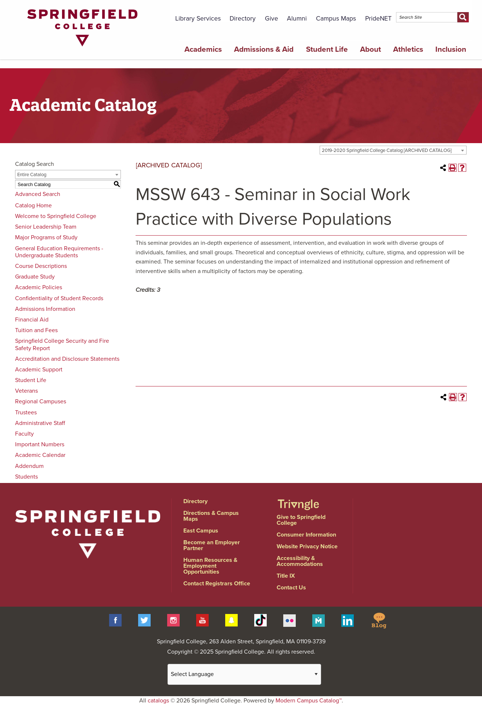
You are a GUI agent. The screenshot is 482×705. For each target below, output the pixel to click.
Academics (203, 49)
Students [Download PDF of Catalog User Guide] (26, 476)
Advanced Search (37, 194)
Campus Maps (336, 18)
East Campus (200, 530)
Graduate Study (35, 276)
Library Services (198, 18)
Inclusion (450, 49)
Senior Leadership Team (45, 226)
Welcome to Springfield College (55, 216)
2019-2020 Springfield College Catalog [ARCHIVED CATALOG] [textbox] (387, 150)
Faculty (24, 433)
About (370, 49)
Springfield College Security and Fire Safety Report (62, 344)
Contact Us (291, 587)
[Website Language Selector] (244, 674)
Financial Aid (31, 319)
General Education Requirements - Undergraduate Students (59, 252)
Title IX (286, 575)
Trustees (26, 412)
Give (271, 18)
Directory (243, 18)
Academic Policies (38, 287)
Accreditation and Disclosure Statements (67, 359)
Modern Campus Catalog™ (309, 700)
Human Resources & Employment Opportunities (210, 565)
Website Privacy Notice (307, 546)
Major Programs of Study (46, 237)
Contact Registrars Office (216, 583)
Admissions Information (45, 309)
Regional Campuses (40, 401)
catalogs (158, 700)
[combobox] (393, 150)
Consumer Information (306, 534)
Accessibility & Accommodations (300, 561)
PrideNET (378, 18)
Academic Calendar (40, 455)
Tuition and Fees (36, 330)
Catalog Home (33, 205)
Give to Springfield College (301, 520)
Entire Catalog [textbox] (31, 175)
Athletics (408, 49)
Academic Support (38, 369)
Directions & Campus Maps (211, 516)
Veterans (26, 391)
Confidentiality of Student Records (59, 298)
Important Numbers (39, 444)
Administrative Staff (40, 423)
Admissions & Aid (264, 49)
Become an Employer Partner (211, 545)
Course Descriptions (41, 266)
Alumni (297, 18)
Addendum (29, 466)
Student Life (327, 49)
